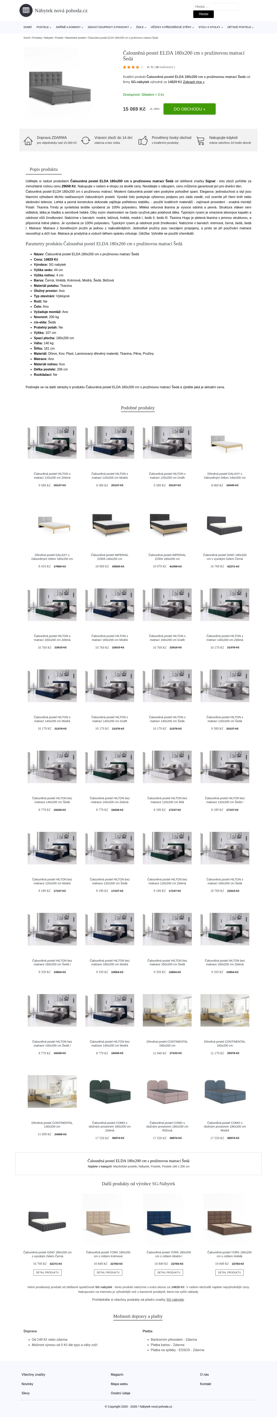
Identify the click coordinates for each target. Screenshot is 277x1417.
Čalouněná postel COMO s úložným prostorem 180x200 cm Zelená (110, 1126)
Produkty (37, 37)
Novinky (27, 1384)
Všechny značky (33, 1374)
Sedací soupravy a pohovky (108, 27)
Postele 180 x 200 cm (176, 1166)
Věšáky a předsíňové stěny (171, 27)
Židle (140, 27)
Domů (28, 27)
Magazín (117, 1374)
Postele (43, 27)
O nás (204, 1374)
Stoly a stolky (209, 27)
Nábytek (48, 37)
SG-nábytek (140, 82)
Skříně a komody (68, 27)
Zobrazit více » (194, 82)
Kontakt (205, 1384)
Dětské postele (239, 27)
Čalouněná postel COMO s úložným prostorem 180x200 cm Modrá (225, 1126)
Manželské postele (75, 37)
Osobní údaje (120, 1393)
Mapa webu (119, 1384)
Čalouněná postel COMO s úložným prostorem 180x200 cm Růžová (167, 1126)
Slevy (26, 1393)
